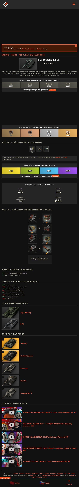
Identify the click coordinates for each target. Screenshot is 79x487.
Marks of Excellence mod (51, 475)
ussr (73, 474)
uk (65, 474)
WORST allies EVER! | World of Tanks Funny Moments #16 (45, 437)
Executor (24, 368)
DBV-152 (24, 343)
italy (42, 474)
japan (47, 474)
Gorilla (23, 381)
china (16, 474)
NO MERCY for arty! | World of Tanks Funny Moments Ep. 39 (46, 461)
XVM (31, 475)
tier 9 (21, 55)
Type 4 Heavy (26, 313)
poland (53, 474)
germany (35, 474)
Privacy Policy (42, 477)
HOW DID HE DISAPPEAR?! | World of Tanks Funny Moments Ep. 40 (49, 412)
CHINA (14, 483)
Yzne (65, 157)
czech (21, 474)
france (14, 55)
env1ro (72, 475)
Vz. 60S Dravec (27, 356)
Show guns (52, 90)
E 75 (22, 324)
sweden (60, 474)
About (34, 477)
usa (68, 474)
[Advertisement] (39, 26)
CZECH (45, 483)
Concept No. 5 (26, 393)
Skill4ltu (58, 157)
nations (5, 55)
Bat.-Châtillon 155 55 (35, 55)
